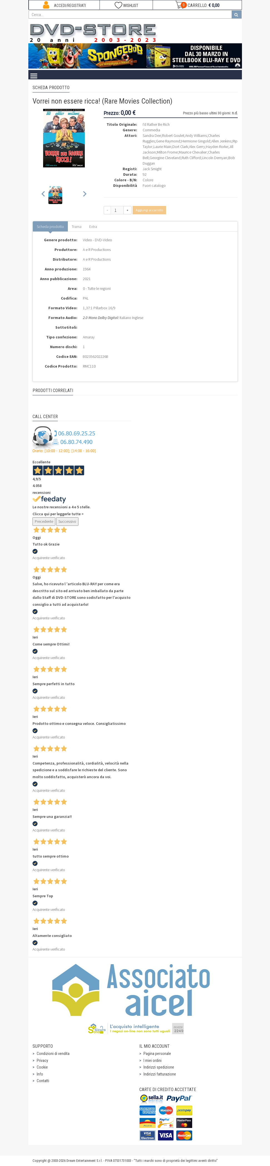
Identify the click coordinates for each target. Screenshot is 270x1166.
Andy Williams (196, 135)
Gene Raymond (168, 141)
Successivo (67, 521)
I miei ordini (152, 1060)
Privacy (42, 1060)
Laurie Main (162, 146)
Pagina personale (157, 1053)
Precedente (44, 521)
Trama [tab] (76, 226)
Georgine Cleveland (165, 157)
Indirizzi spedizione (158, 1067)
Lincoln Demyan (214, 157)
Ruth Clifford (191, 157)
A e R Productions (97, 249)
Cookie (42, 1067)
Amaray (89, 337)
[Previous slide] (43, 195)
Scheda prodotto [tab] (50, 226)
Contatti (43, 1081)
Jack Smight (152, 168)
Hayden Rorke (217, 146)
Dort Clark (180, 146)
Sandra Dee (152, 135)
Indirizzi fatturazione (159, 1074)
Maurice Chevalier (193, 152)
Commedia (151, 129)
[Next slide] (84, 195)
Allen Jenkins (221, 141)
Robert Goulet (173, 135)
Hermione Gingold (195, 141)
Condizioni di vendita (53, 1053)
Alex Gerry (197, 146)
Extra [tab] (93, 226)
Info (40, 1074)
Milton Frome (167, 152)
